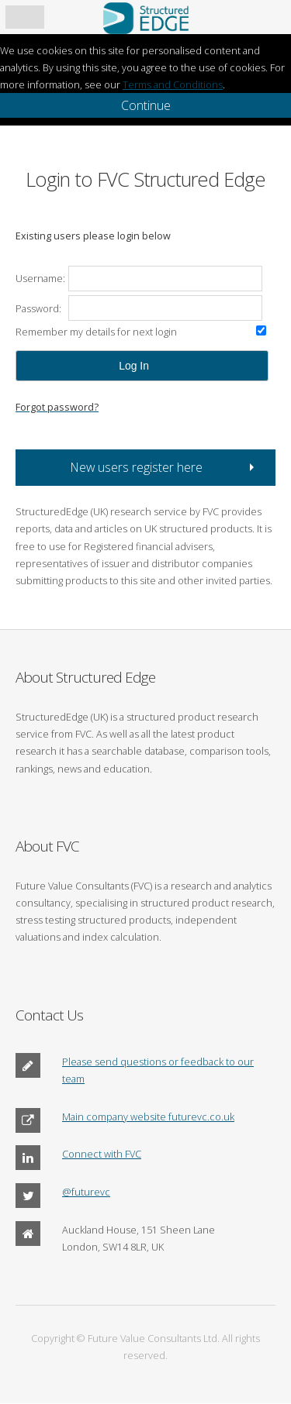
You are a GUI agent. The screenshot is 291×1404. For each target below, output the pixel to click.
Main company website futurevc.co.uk (148, 1117)
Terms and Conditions (173, 84)
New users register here (137, 467)
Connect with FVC (101, 1154)
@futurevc (86, 1192)
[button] (142, 365)
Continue (146, 105)
